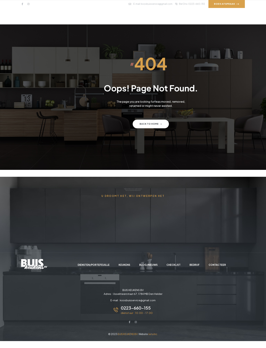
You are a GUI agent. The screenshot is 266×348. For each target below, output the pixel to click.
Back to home (151, 124)
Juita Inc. (153, 334)
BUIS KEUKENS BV (128, 334)
